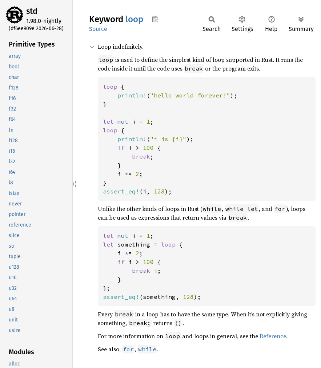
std (31, 11)
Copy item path (155, 19)
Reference (273, 336)
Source (98, 28)
